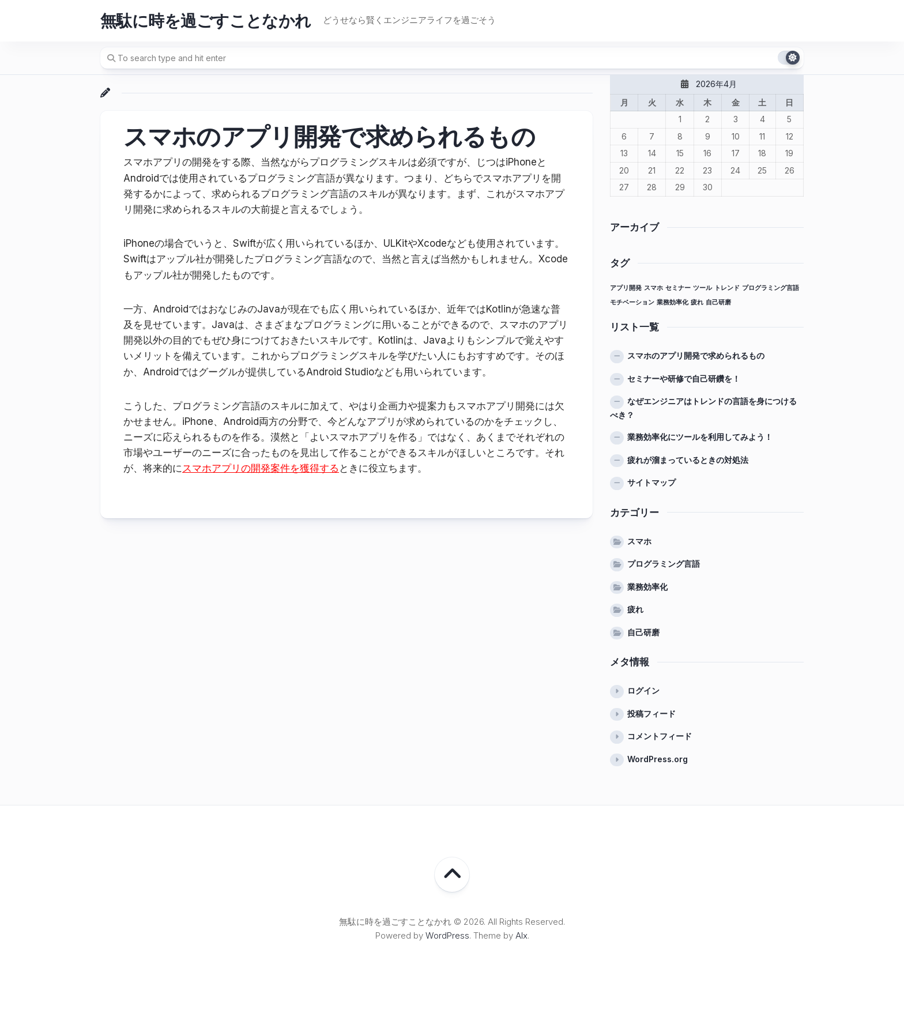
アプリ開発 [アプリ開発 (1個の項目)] (626, 288)
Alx (521, 935)
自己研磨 (643, 632)
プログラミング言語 (663, 563)
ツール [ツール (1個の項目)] (702, 288)
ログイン (643, 690)
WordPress (447, 935)
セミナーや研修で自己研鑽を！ (683, 378)
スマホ (639, 541)
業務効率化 (647, 587)
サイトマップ (651, 482)
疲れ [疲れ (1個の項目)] (697, 302)
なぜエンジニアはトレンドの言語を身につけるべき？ (703, 408)
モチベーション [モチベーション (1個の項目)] (632, 302)
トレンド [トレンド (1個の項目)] (727, 288)
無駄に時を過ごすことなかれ (205, 21)
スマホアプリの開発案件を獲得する (260, 468)
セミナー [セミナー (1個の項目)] (678, 288)
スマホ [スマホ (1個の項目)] (653, 288)
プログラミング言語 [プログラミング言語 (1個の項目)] (770, 288)
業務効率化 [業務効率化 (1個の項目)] (672, 302)
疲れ (635, 609)
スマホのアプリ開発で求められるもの (695, 355)
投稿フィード (651, 713)
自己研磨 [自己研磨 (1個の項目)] (718, 302)
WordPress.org (657, 759)
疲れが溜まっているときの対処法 (687, 460)
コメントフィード (659, 736)
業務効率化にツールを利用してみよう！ (700, 437)
